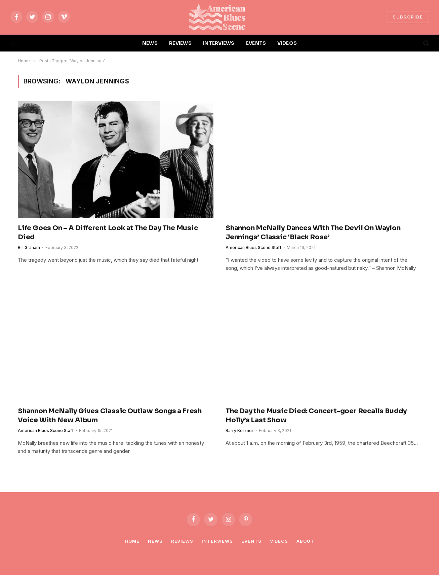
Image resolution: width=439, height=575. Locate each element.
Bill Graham (29, 247)
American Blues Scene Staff (253, 247)
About (305, 541)
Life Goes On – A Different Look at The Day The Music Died (108, 232)
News (155, 541)
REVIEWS (180, 43)
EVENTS (256, 43)
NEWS (150, 43)
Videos (279, 541)
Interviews (217, 541)
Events (251, 541)
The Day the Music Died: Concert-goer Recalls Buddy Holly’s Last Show (316, 415)
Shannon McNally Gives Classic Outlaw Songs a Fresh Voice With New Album (110, 415)
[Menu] (14, 43)
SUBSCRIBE (408, 17)
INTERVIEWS (219, 43)
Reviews (182, 541)
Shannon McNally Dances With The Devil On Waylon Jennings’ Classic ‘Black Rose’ (313, 232)
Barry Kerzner (239, 430)
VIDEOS (287, 43)
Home (132, 541)
